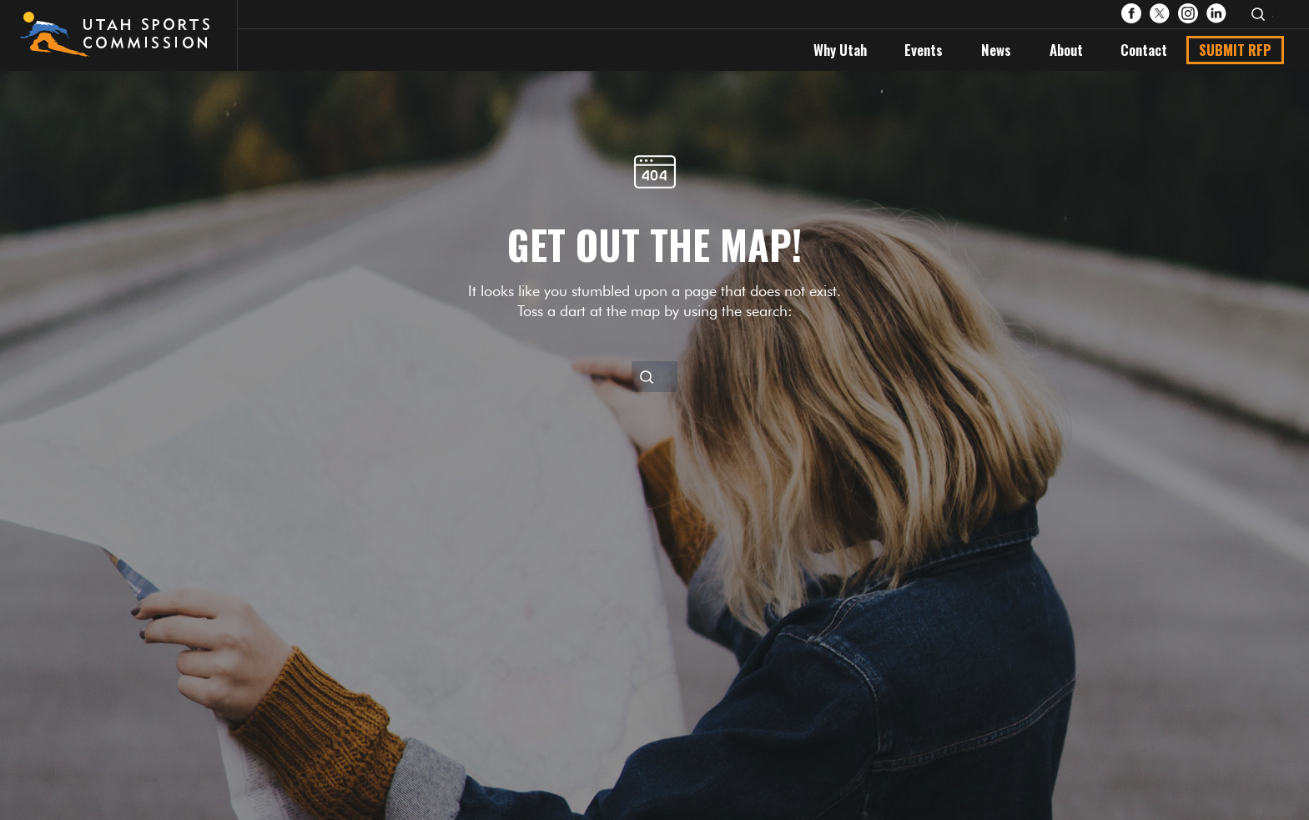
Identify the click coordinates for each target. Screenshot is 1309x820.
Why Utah (840, 49)
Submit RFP (1235, 49)
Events (923, 49)
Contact (1143, 49)
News (996, 49)
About (1066, 49)
